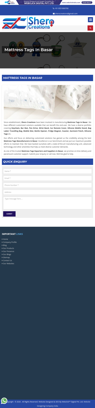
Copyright (9, 402)
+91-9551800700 (60, 8)
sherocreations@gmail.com (65, 13)
